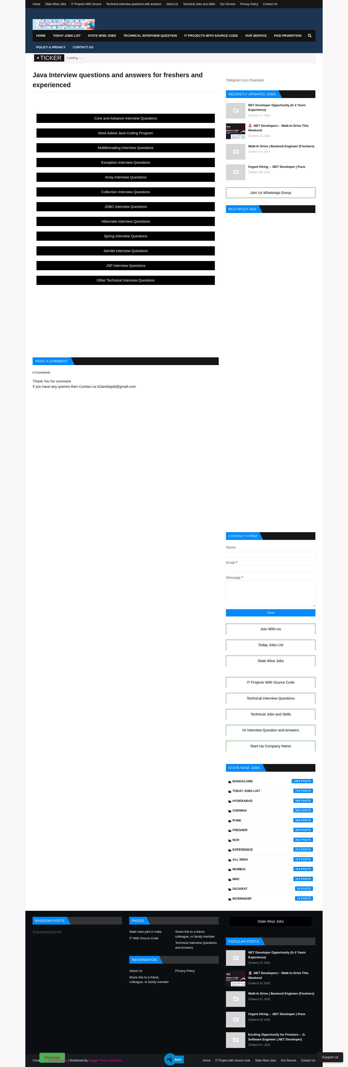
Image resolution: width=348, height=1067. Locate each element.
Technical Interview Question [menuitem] (150, 35)
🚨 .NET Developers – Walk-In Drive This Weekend (278, 128)
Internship (272, 898)
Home (36, 4)
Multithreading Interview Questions (125, 148)
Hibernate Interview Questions (126, 221)
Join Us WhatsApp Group (270, 193)
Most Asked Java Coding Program (125, 133)
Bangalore (272, 781)
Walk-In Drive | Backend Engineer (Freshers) (281, 146)
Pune (272, 820)
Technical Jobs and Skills (199, 4)
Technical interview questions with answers (133, 4)
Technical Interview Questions (271, 698)
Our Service (227, 4)
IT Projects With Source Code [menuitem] (211, 35)
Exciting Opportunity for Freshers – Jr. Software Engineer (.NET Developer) (277, 1037)
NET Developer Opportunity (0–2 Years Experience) (277, 107)
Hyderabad (272, 800)
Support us (330, 1057)
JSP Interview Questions (125, 265)
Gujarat (272, 888)
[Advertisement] (126, 319)
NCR (272, 840)
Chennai (272, 810)
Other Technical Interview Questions (126, 280)
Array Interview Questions (125, 177)
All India (272, 859)
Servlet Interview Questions (126, 251)
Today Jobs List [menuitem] (67, 35)
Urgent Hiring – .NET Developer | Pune (276, 167)
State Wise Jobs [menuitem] (102, 35)
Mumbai (272, 869)
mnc (272, 879)
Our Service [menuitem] (256, 35)
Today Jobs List (270, 645)
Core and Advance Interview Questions (125, 118)
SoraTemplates (57, 1060)
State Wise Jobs (55, 4)
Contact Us (270, 4)
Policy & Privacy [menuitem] (51, 47)
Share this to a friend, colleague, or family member (195, 934)
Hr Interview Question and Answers (270, 730)
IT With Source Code (143, 938)
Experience (272, 849)
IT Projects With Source (86, 4)
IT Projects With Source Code (270, 682)
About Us (172, 4)
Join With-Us (270, 629)
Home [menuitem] (41, 35)
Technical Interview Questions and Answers (196, 945)
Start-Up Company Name (270, 746)
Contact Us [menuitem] (83, 47)
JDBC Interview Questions (125, 207)
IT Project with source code (232, 1060)
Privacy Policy (249, 4)
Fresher (272, 830)
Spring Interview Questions (125, 236)
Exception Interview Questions (125, 162)
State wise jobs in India (145, 931)
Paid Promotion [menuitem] (288, 35)
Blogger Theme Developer (105, 1060)
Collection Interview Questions (125, 192)
